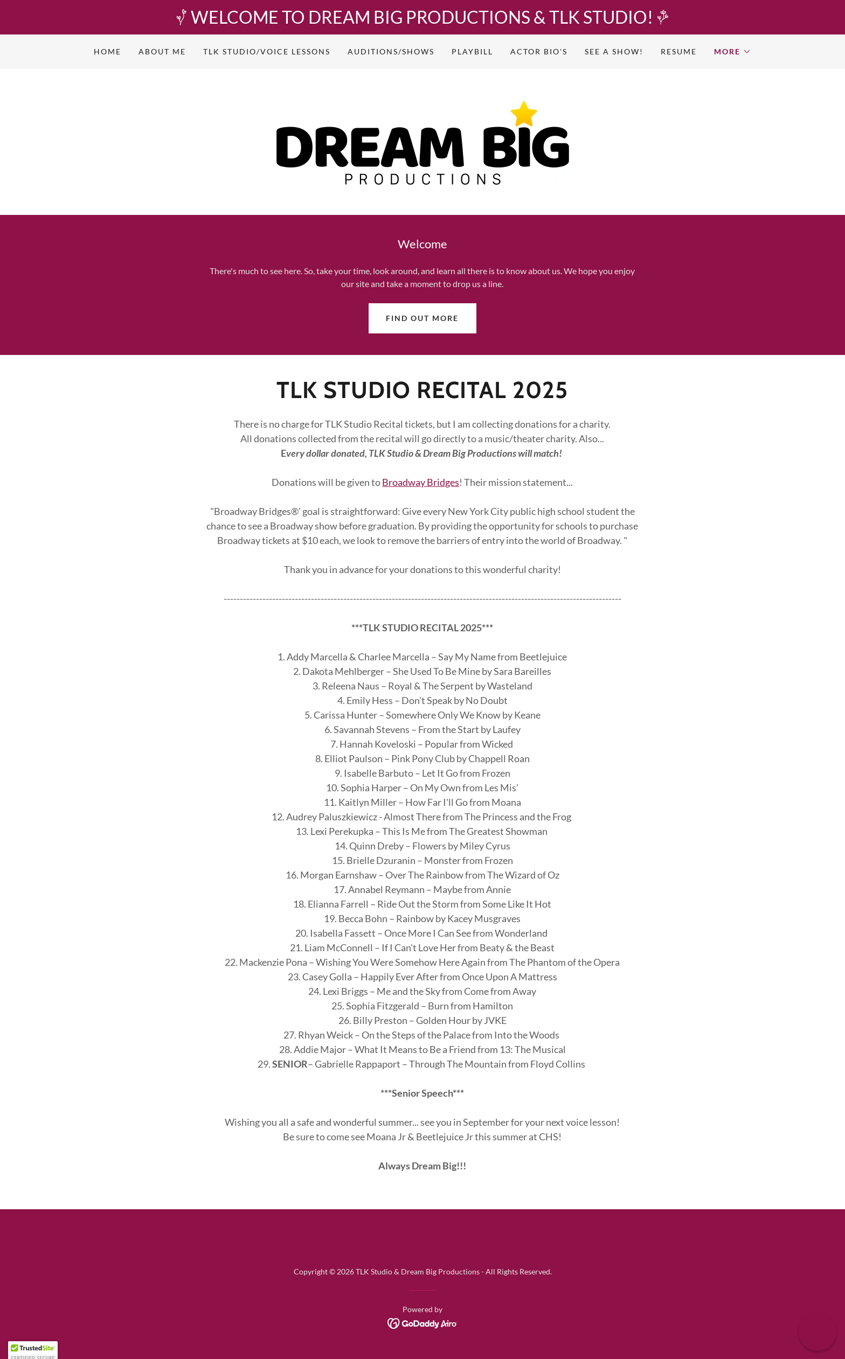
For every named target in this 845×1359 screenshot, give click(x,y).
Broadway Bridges (420, 482)
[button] (732, 51)
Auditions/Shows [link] (391, 51)
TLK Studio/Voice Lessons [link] (266, 51)
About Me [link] (162, 51)
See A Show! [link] (614, 51)
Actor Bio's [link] (538, 51)
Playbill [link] (472, 51)
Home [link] (107, 51)
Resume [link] (679, 51)
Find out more (422, 318)
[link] (422, 141)
